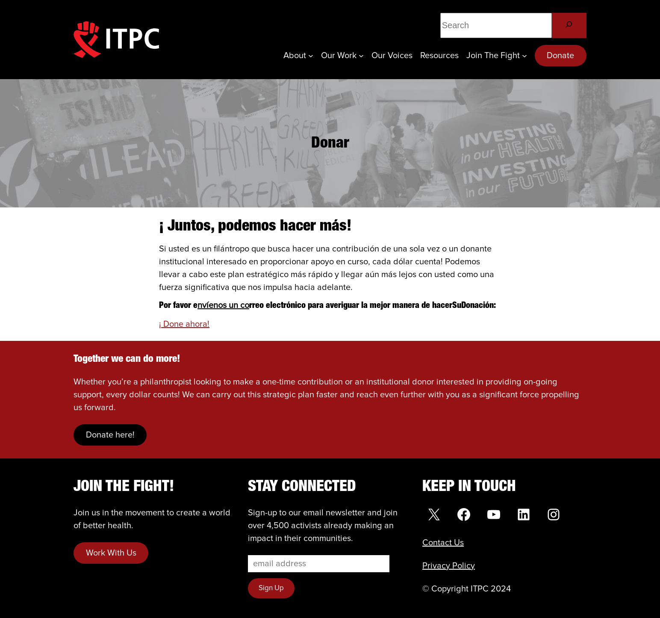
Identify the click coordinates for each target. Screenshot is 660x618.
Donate (560, 55)
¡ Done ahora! (184, 324)
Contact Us (443, 542)
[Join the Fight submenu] (524, 55)
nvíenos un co (223, 305)
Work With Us (111, 553)
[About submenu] (310, 55)
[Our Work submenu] (361, 55)
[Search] (569, 25)
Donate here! (110, 435)
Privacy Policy (448, 566)
